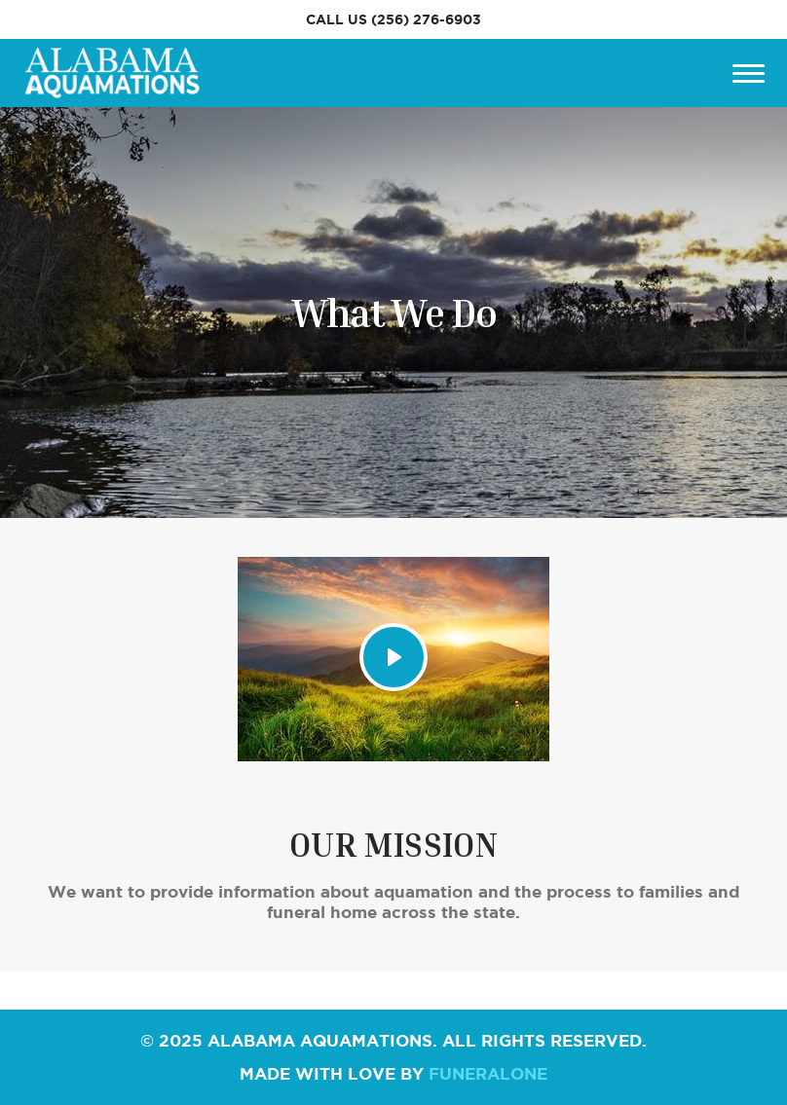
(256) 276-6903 (426, 19)
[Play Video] (393, 657)
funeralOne (488, 1073)
